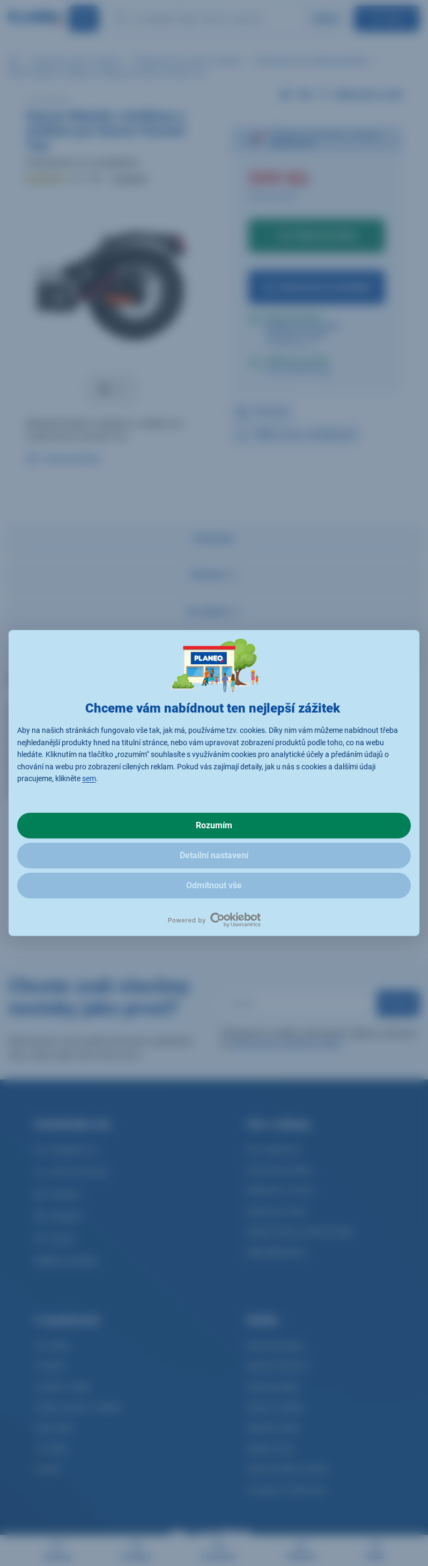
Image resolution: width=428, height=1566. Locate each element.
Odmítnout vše (214, 885)
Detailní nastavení (214, 855)
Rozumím (214, 825)
